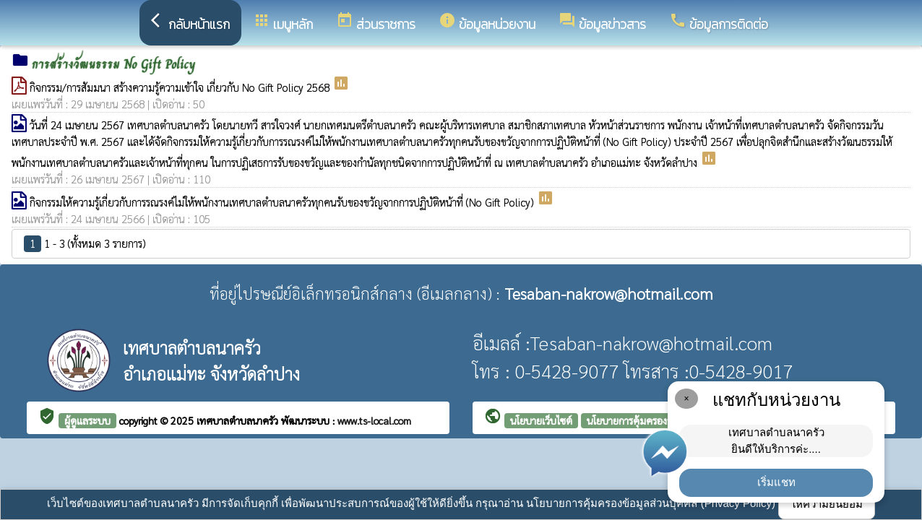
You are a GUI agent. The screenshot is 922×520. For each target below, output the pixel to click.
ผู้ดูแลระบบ (87, 420)
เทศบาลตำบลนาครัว (239, 420)
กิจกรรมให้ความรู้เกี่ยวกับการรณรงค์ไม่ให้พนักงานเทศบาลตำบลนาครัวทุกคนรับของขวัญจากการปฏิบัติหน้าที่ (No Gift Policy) (283, 202)
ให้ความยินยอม (826, 504)
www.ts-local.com (374, 420)
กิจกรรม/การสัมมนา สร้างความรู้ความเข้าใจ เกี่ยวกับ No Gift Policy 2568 (181, 87)
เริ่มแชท (776, 482)
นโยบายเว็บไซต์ (541, 420)
